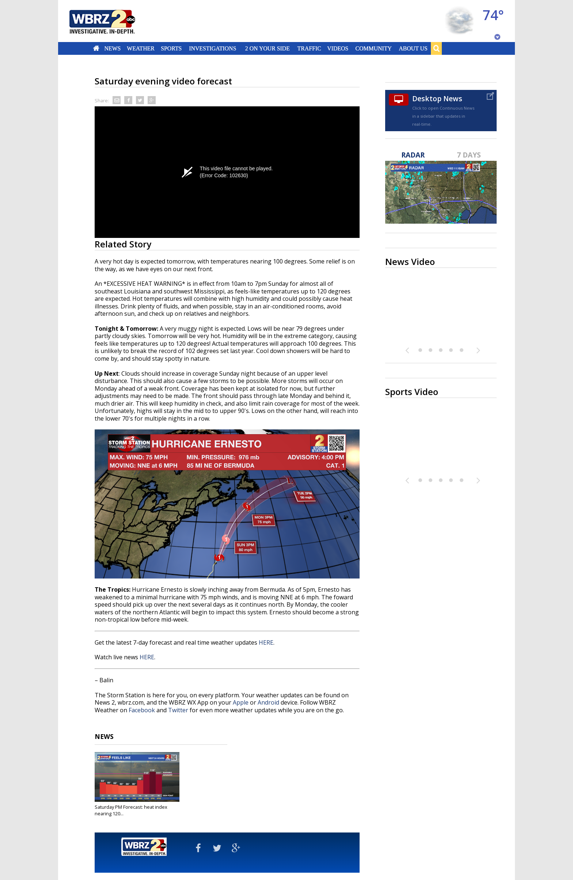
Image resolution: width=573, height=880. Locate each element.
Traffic (309, 48)
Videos (337, 48)
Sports (171, 48)
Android (268, 702)
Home (96, 48)
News (112, 48)
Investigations (212, 48)
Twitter (178, 710)
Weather (141, 48)
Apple (240, 702)
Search (436, 48)
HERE (266, 642)
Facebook (142, 710)
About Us (413, 48)
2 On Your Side (267, 48)
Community (373, 48)
